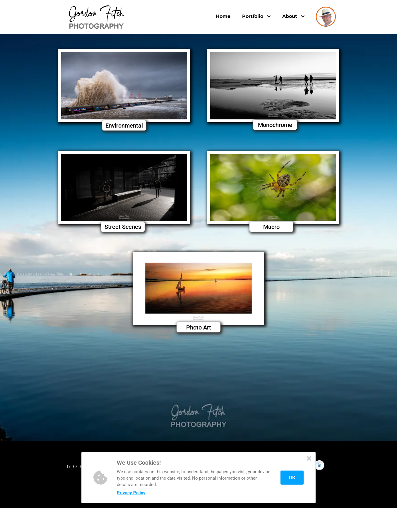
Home (223, 16)
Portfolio (256, 16)
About (293, 16)
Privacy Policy (131, 492)
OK (292, 477)
